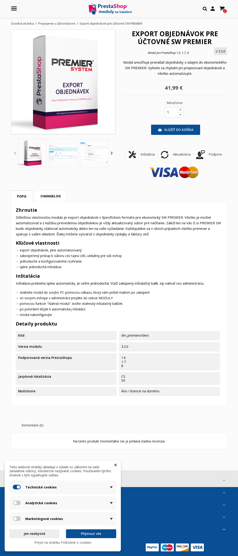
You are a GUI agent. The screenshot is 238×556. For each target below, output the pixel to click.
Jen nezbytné (34, 533)
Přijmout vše (91, 533)
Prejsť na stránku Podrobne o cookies (62, 542)
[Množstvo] (171, 112)
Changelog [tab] (50, 196)
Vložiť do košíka (175, 129)
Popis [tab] (21, 196)
